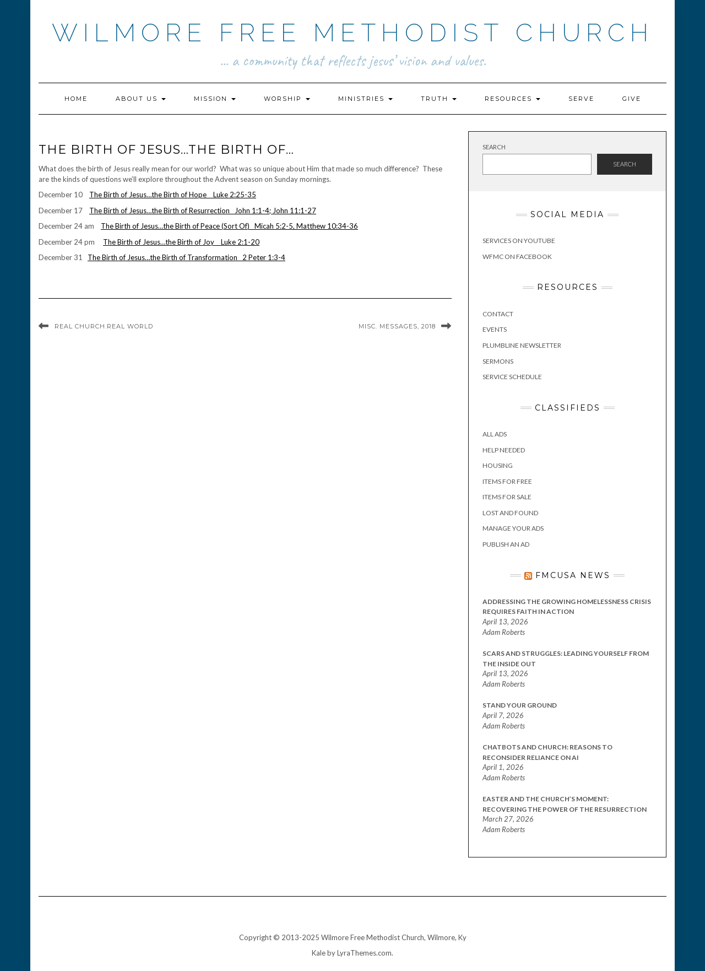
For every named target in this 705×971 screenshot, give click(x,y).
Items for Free (507, 481)
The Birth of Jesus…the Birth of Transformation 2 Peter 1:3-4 (186, 257)
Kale (319, 952)
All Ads (494, 434)
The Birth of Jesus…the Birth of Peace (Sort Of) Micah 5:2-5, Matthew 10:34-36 (229, 226)
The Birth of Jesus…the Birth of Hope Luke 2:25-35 (172, 194)
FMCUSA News (572, 575)
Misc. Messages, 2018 (397, 326)
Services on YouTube (518, 240)
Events (494, 329)
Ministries (365, 99)
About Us (141, 99)
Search (494, 146)
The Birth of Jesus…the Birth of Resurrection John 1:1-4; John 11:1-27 (202, 210)
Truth (439, 99)
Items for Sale (507, 497)
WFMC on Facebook (517, 256)
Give (631, 99)
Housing (497, 465)
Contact (497, 314)
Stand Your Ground (519, 705)
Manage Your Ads (513, 528)
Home (76, 99)
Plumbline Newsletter (521, 345)
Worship (287, 99)
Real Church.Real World (104, 326)
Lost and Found (510, 513)
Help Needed (503, 450)
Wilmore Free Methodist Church (353, 32)
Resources (512, 99)
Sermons (497, 361)
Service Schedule (512, 377)
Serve (581, 99)
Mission (215, 99)
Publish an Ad (505, 544)
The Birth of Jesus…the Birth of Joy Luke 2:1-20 (181, 242)
